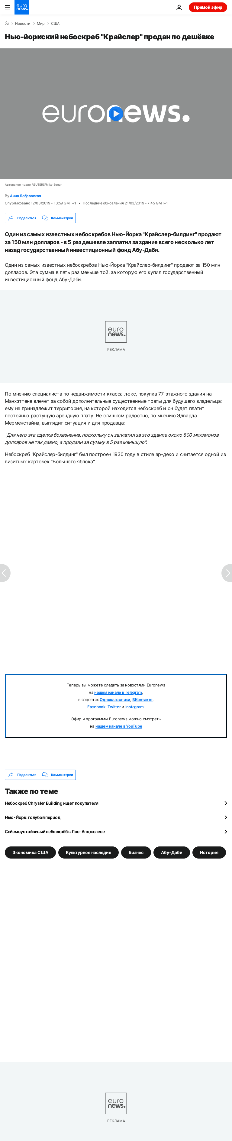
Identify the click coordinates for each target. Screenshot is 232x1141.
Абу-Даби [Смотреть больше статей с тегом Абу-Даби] (171, 852)
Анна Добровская (25, 196)
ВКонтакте (142, 699)
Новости (22, 23)
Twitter (114, 706)
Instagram (134, 706)
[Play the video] (116, 113)
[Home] (6, 23)
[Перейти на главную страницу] (21, 7)
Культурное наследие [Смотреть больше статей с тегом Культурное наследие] (88, 852)
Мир (40, 23)
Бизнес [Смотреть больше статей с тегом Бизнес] (136, 852)
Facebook (96, 706)
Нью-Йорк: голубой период (32, 817)
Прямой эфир (208, 7)
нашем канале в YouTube (118, 726)
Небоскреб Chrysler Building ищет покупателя (51, 803)
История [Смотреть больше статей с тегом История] (209, 852)
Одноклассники (115, 699)
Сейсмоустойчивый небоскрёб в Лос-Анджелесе (55, 831)
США (55, 23)
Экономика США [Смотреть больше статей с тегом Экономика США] (30, 852)
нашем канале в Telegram (118, 692)
